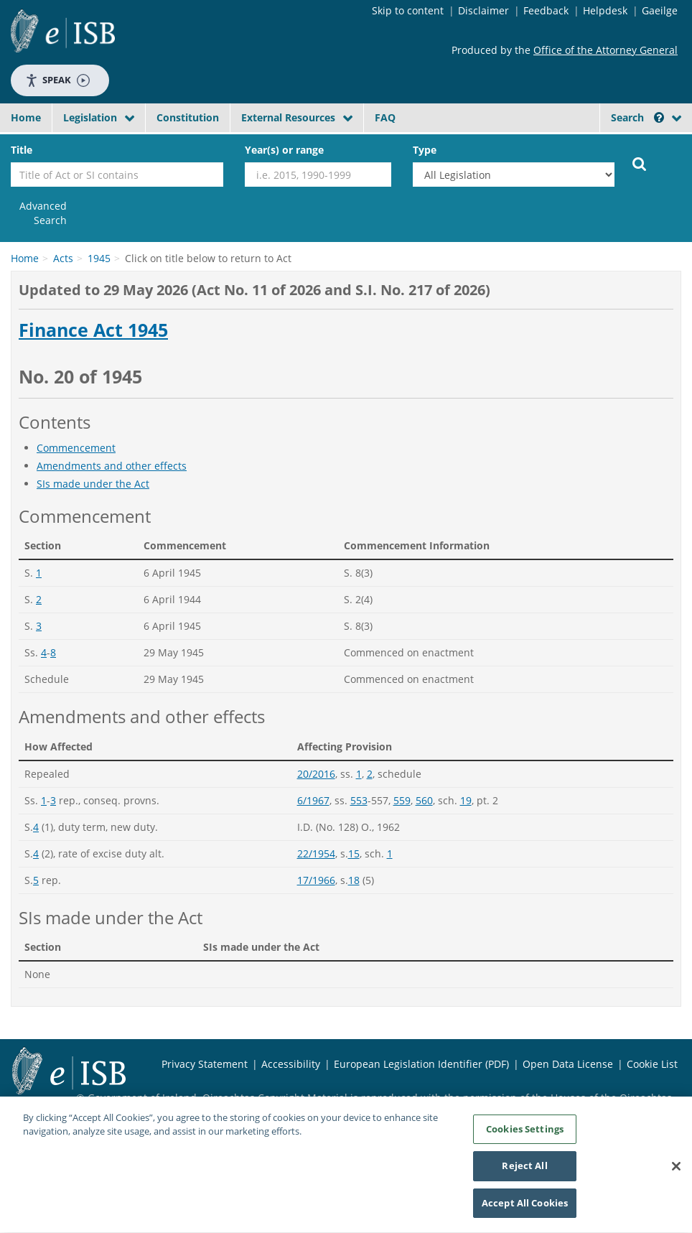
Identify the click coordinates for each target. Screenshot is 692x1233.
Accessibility (290, 1064)
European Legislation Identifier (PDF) (421, 1064)
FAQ (385, 117)
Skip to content (408, 10)
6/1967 (313, 800)
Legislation (90, 117)
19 (466, 800)
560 (424, 800)
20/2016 (316, 774)
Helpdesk (605, 10)
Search (637, 117)
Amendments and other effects (112, 466)
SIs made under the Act (93, 483)
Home (26, 117)
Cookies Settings (525, 1133)
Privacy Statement (205, 1064)
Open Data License (568, 1064)
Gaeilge (660, 10)
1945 (99, 258)
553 (359, 800)
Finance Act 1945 (93, 330)
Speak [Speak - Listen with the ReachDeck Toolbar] (57, 80)
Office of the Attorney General (605, 50)
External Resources (288, 117)
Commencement (76, 448)
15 (354, 853)
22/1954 (316, 853)
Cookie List (652, 1064)
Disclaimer (483, 10)
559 (402, 800)
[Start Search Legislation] (639, 163)
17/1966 (316, 880)
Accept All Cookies (525, 1208)
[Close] (676, 1171)
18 (354, 880)
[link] (39, 213)
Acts (63, 258)
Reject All (524, 1171)
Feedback (546, 10)
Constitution (187, 117)
